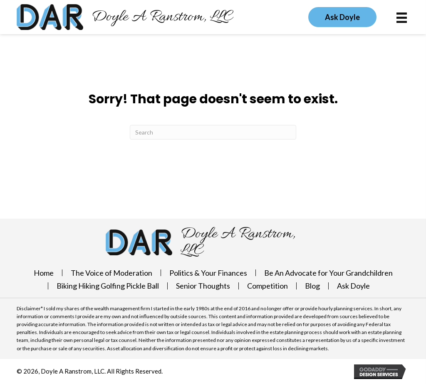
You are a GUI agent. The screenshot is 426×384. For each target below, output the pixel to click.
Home (44, 272)
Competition (267, 285)
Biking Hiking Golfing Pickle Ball (108, 285)
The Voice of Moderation (111, 272)
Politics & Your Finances (208, 272)
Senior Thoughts (203, 285)
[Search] (213, 132)
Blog (312, 285)
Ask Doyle (353, 285)
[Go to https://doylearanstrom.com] (125, 17)
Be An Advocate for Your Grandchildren (328, 272)
